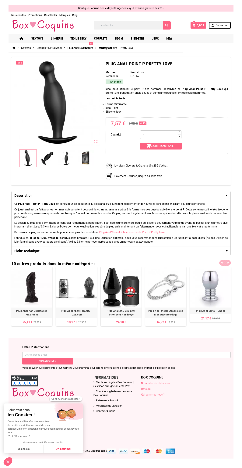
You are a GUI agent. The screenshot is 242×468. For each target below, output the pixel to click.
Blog (75, 15)
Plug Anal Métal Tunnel (210, 310)
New (175, 38)
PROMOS (192, 37)
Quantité (116, 134)
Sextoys (43, 38)
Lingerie (62, 38)
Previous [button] (222, 263)
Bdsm (124, 38)
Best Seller (50, 15)
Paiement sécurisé (107, 400)
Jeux (160, 38)
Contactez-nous (105, 411)
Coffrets (106, 38)
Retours (146, 388)
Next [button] (228, 263)
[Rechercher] (132, 25)
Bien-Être (143, 38)
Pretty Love (137, 72)
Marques (64, 15)
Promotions (35, 15)
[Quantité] (159, 134)
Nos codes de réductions (155, 383)
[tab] (121, 195)
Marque (110, 72)
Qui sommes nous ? (153, 394)
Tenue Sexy (84, 38)
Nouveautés (18, 15)
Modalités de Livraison (109, 405)
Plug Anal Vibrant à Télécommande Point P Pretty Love (132, 232)
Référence (112, 76)
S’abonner (47, 361)
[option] (31, 296)
